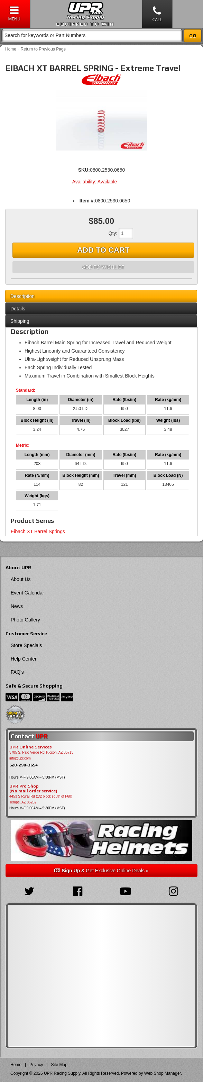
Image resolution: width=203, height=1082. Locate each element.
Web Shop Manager (162, 1073)
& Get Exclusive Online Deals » (101, 870)
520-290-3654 (23, 764)
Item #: (87, 200)
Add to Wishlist (103, 267)
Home (10, 49)
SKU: (84, 170)
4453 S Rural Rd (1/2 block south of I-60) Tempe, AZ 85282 (40, 799)
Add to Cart (103, 250)
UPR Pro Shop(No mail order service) (33, 788)
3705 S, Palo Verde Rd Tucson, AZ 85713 (41, 752)
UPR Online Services (30, 747)
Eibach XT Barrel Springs (38, 531)
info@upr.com (20, 758)
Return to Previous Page (43, 49)
